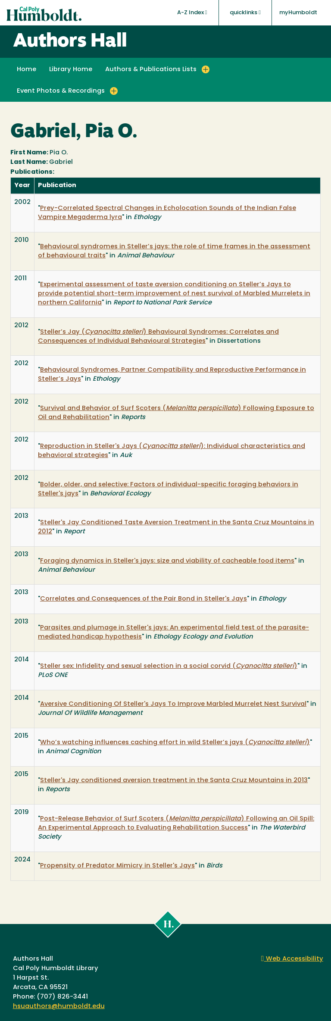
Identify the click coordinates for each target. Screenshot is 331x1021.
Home (26, 69)
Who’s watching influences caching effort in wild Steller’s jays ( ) (175, 742)
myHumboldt (298, 13)
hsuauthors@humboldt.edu (59, 1006)
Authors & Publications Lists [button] (151, 69)
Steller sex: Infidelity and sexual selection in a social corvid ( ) (168, 666)
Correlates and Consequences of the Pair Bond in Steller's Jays (143, 599)
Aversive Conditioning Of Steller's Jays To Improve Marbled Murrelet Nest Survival (173, 704)
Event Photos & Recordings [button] (61, 91)
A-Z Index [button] (192, 12)
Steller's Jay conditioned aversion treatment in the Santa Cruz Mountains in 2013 (174, 780)
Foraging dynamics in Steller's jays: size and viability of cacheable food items (167, 561)
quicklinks (245, 12)
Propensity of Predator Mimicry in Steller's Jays (117, 866)
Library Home (70, 69)
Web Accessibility (292, 959)
